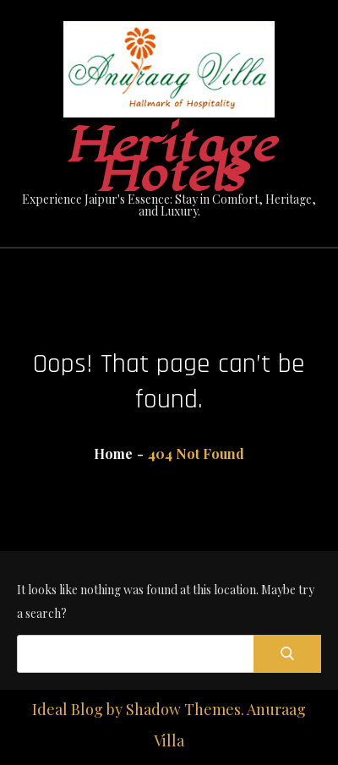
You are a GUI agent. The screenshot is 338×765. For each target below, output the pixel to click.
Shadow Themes (183, 709)
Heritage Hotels (169, 160)
